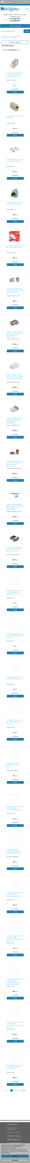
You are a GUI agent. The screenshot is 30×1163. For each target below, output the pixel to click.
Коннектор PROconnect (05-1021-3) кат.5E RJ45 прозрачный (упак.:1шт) (15, 592)
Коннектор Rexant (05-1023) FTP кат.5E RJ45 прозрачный (15, 677)
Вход (27, 2)
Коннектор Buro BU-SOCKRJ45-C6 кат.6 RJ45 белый (13, 764)
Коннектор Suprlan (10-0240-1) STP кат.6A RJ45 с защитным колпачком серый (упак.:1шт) (15, 1024)
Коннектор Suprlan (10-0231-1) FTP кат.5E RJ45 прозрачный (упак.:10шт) (15, 894)
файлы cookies (17, 1145)
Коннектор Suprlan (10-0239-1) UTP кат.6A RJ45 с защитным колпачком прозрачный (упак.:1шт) (15, 981)
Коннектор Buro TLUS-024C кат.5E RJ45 (14, 117)
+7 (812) (14, 18)
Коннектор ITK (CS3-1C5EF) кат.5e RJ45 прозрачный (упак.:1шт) (14, 721)
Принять (15, 1156)
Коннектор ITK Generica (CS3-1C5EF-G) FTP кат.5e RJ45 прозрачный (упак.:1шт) (15, 74)
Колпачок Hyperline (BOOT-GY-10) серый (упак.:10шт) (14, 203)
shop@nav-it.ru (15, 16)
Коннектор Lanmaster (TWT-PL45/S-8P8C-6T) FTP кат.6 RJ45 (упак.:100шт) (15, 549)
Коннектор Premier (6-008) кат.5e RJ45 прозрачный (14, 160)
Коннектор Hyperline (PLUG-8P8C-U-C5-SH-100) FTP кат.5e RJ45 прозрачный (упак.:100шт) (15, 463)
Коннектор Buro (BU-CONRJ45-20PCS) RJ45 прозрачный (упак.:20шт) (14, 851)
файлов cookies (5, 1152)
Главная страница (5, 36)
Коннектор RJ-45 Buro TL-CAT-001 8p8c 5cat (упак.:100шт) (15, 246)
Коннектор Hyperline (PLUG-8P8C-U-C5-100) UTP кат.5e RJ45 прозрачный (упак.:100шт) (15, 334)
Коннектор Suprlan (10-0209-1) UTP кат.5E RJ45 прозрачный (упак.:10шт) (15, 808)
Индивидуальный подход (15, 1143)
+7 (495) (14, 21)
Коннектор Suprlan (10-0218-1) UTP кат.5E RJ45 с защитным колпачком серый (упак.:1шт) (15, 938)
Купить (15, 92)
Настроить (15, 1160)
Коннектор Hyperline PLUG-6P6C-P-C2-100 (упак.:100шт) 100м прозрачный (15, 290)
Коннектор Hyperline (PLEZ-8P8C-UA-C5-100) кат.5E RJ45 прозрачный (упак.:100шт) (15, 376)
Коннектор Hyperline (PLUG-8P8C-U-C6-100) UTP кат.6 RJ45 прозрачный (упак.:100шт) (15, 420)
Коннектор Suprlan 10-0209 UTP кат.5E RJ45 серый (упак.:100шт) (15, 1066)
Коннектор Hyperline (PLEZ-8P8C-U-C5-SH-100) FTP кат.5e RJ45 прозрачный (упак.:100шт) (15, 507)
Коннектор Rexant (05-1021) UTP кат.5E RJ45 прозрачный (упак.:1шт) (15, 635)
